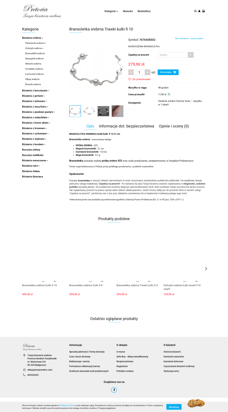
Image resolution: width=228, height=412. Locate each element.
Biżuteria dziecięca (32, 176)
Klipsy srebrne (32, 79)
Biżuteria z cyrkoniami (35, 133)
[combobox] (176, 55)
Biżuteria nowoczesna (35, 160)
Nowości (128, 11)
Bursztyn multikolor (33, 155)
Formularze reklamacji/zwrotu (84, 366)
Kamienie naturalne (174, 356)
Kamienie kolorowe (173, 361)
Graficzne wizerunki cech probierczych (88, 371)
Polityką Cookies (67, 405)
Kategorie (111, 11)
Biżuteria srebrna (32, 37)
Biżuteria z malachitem (35, 117)
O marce (121, 351)
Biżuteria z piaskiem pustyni (38, 112)
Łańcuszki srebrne (34, 74)
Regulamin (122, 366)
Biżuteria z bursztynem (35, 90)
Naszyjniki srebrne (34, 58)
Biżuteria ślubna (31, 171)
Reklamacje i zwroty (79, 361)
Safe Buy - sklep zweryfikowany (132, 356)
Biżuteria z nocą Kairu (35, 106)
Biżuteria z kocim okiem (36, 122)
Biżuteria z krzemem (34, 128)
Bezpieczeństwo (125, 361)
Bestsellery (144, 11)
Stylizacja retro (171, 371)
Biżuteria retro (31, 165)
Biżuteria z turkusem (34, 101)
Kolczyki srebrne (34, 48)
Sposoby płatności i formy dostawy (87, 351)
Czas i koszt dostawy (79, 356)
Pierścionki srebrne (35, 43)
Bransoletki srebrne (35, 53)
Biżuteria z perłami (33, 95)
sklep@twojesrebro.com (39, 369)
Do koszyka (168, 72)
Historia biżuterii (172, 351)
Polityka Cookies (125, 371)
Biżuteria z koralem (33, 144)
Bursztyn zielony (31, 149)
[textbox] (173, 55)
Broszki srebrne (33, 84)
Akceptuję (174, 407)
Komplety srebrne (34, 69)
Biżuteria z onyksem (34, 138)
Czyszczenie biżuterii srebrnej (179, 366)
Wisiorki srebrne (33, 63)
